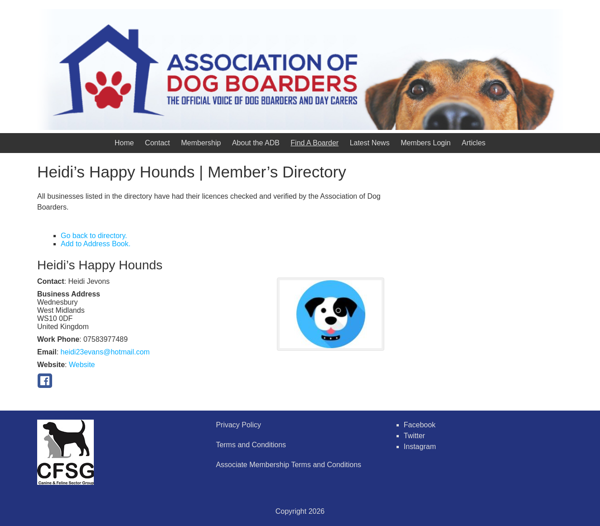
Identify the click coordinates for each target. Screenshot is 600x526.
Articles (473, 143)
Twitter (414, 436)
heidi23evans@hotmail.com (105, 352)
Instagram (420, 446)
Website (82, 364)
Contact (157, 143)
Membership (201, 143)
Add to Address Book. (96, 244)
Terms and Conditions (251, 445)
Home (124, 143)
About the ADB (256, 143)
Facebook (419, 425)
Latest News (370, 143)
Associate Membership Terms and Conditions (288, 465)
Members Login (425, 143)
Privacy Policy (238, 425)
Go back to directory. (94, 235)
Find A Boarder (314, 143)
